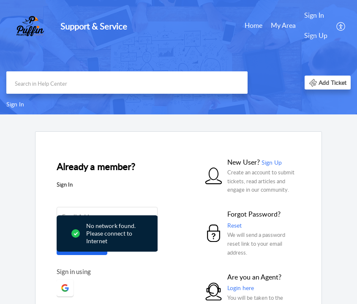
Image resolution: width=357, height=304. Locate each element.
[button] (341, 25)
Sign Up (315, 35)
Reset (234, 225)
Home (253, 25)
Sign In (314, 15)
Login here (240, 288)
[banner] (178, 57)
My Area (283, 25)
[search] (127, 82)
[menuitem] (253, 26)
